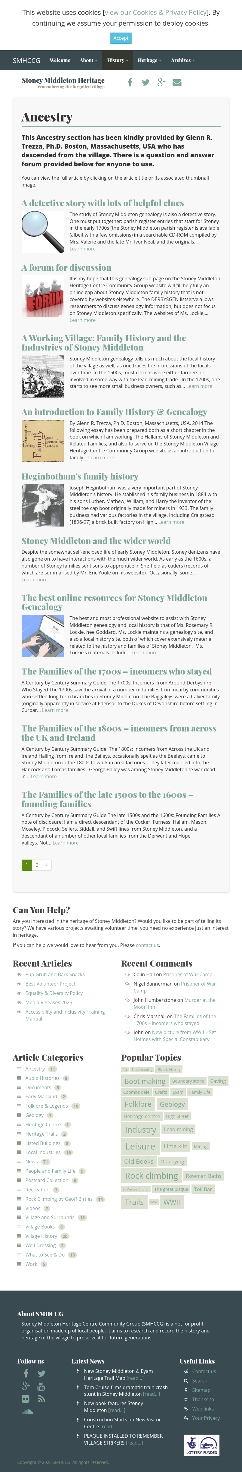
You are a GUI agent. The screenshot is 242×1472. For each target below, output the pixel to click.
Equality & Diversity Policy (54, 993)
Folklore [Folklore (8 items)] (138, 1104)
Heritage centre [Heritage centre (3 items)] (142, 1116)
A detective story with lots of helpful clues (103, 202)
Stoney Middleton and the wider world (96, 540)
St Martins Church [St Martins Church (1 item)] (136, 1189)
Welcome (60, 60)
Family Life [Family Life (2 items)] (199, 1092)
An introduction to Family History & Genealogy (114, 411)
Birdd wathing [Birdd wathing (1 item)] (142, 1070)
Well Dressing (41, 1245)
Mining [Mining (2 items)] (201, 1146)
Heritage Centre (43, 1124)
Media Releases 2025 (49, 1002)
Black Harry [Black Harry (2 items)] (168, 1069)
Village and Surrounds (50, 1217)
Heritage (149, 60)
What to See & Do (45, 1254)
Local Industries (43, 1152)
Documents (38, 1087)
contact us (147, 945)
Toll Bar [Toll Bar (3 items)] (203, 1189)
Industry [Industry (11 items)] (140, 1129)
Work (31, 1264)
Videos (33, 1208)
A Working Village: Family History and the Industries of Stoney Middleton (104, 342)
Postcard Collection (47, 1180)
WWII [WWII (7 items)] (172, 1202)
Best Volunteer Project (50, 983)
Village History (41, 1236)
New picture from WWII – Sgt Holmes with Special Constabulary (175, 1036)
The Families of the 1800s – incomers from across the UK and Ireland (119, 732)
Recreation (38, 1189)
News (32, 1161)
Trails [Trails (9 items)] (134, 1202)
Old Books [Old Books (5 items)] (139, 1161)
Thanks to (203, 1399)
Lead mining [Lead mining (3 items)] (178, 1129)
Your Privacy (206, 1418)
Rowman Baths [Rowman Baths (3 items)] (204, 1175)
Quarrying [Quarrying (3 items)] (172, 1161)
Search (200, 1380)
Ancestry (35, 1068)
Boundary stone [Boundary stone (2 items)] (188, 1081)
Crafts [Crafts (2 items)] (161, 1092)
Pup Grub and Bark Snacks (55, 974)
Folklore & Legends (47, 1105)
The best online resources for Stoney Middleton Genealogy (114, 602)
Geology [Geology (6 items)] (172, 1104)
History (117, 60)
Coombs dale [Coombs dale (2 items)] (136, 1092)
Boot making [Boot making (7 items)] (144, 1081)
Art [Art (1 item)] (125, 1070)
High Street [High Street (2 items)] (177, 1116)
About (88, 60)
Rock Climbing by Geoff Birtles (59, 1199)
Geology (35, 1115)
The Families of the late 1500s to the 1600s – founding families (108, 799)
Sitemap (201, 1390)
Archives (183, 60)
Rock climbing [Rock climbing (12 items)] (151, 1175)
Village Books (40, 1226)
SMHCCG (27, 59)
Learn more (83, 248)
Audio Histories (43, 1078)
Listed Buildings (43, 1143)
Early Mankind (41, 1096)
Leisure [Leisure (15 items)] (140, 1146)
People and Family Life (51, 1171)
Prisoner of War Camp (188, 974)
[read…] (135, 1378)
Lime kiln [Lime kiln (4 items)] (176, 1146)
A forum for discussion (67, 267)
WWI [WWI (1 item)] (153, 1202)
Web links (203, 1408)
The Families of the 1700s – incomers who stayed (117, 671)
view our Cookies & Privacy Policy (156, 12)
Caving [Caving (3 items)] (218, 1080)
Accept (121, 38)
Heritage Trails (42, 1134)
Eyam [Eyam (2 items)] (178, 1092)
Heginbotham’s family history (80, 476)
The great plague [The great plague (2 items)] (171, 1189)
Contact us (204, 1371)
